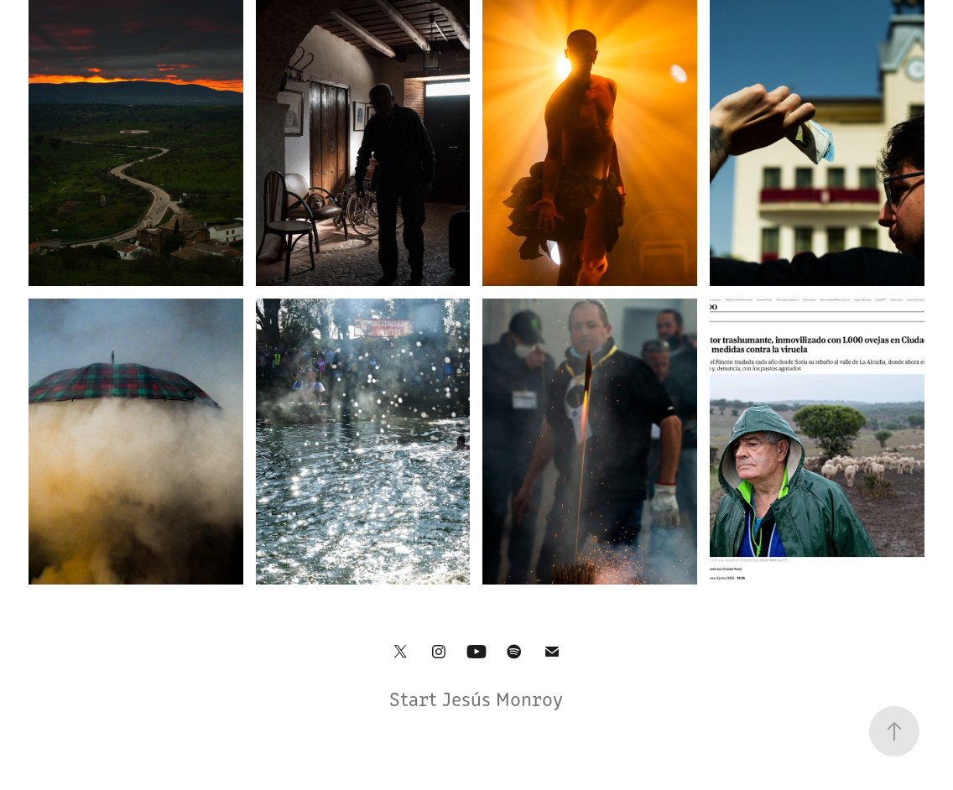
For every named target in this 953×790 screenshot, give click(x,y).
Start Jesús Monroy (476, 697)
